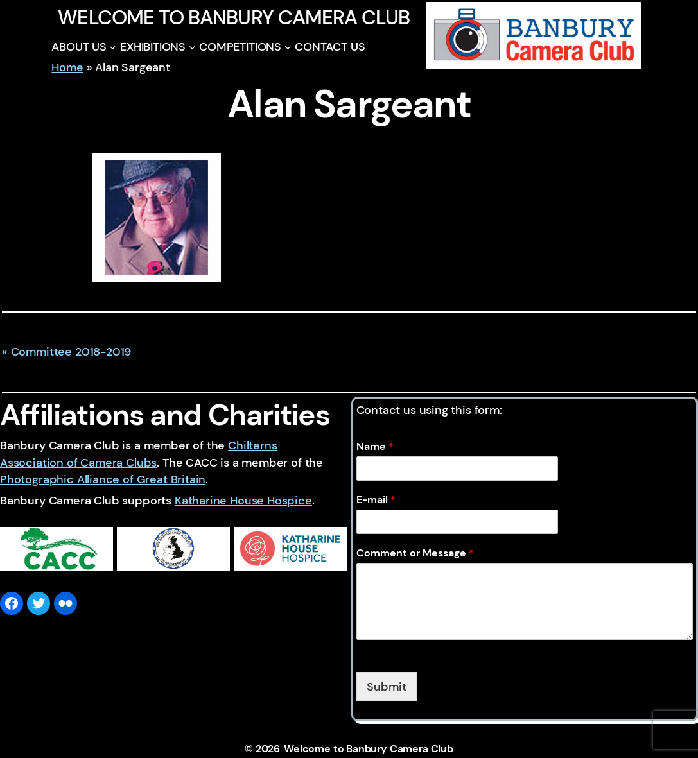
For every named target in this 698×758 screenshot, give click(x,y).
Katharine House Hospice (243, 500)
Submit (386, 686)
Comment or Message (415, 553)
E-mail (376, 500)
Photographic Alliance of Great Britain (102, 479)
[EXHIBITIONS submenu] (192, 47)
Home (67, 67)
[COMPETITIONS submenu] (288, 47)
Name (375, 446)
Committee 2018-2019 (71, 351)
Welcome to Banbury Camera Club (234, 17)
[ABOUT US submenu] (112, 47)
